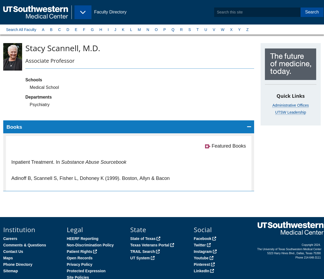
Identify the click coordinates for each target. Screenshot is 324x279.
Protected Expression (86, 271)
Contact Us (13, 251)
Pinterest (202, 264)
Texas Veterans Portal (149, 245)
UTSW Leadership (290, 112)
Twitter (200, 245)
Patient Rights (79, 251)
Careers (10, 238)
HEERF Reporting (82, 238)
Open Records (80, 258)
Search (312, 12)
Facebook (202, 238)
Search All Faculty (21, 29)
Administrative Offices (290, 105)
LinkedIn (201, 271)
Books (14, 127)
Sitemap (10, 271)
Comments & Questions (24, 245)
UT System (140, 258)
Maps (8, 258)
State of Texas (143, 238)
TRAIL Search (142, 251)
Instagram (203, 251)
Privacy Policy (79, 264)
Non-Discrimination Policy (90, 245)
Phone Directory (17, 264)
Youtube (201, 258)
